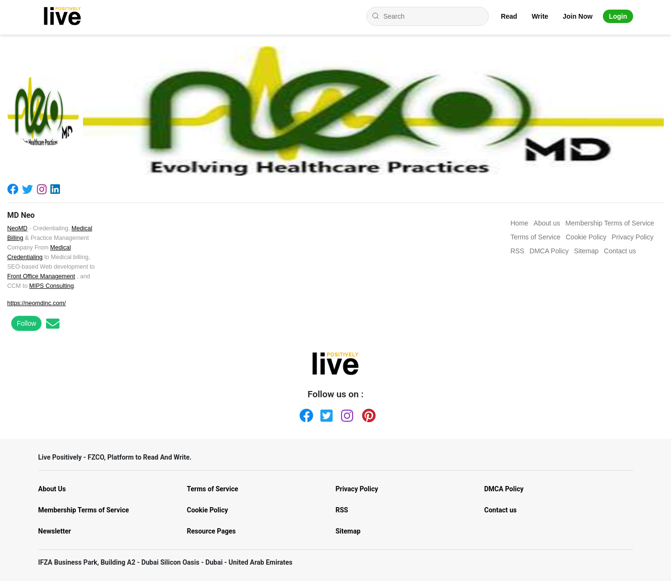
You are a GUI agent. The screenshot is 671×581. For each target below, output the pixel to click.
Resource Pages (211, 531)
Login (618, 16)
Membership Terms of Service (83, 510)
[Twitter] (29, 188)
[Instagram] (43, 188)
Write (539, 16)
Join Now (577, 16)
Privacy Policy (357, 489)
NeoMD (17, 228)
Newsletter (54, 531)
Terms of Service (212, 489)
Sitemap (348, 531)
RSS (342, 510)
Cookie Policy (207, 510)
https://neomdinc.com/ (36, 303)
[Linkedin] (57, 188)
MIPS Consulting (51, 286)
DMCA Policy (504, 489)
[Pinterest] (367, 413)
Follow (26, 323)
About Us (52, 489)
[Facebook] (14, 188)
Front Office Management (41, 276)
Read (509, 16)
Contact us (500, 510)
